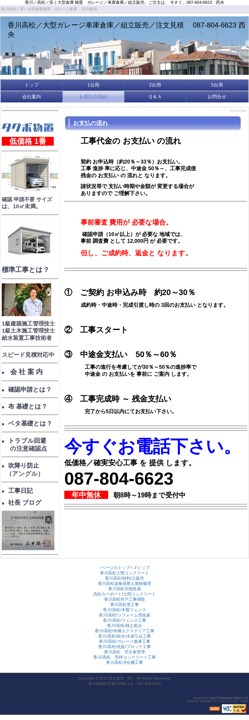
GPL (236, 701)
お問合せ (217, 96)
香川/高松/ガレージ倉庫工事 (124, 641)
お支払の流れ (93, 96)
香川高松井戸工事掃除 (124, 599)
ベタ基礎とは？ (30, 423)
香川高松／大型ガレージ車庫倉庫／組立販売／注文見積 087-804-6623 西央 (126, 29)
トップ (32, 84)
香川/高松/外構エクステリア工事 (124, 630)
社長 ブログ (25, 502)
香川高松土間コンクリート (124, 573)
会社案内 (31, 96)
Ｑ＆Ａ (155, 96)
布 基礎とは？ (27, 406)
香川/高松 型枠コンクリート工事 (124, 657)
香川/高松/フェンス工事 (124, 620)
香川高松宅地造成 (124, 588)
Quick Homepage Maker (226, 698)
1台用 (93, 84)
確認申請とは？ (30, 389)
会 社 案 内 (25, 371)
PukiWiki (205, 701)
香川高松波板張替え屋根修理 (124, 583)
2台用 (155, 84)
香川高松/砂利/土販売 (124, 578)
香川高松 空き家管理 (124, 652)
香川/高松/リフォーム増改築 (124, 615)
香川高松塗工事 (124, 604)
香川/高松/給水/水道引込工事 (124, 636)
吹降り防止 (23, 465)
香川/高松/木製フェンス (124, 609)
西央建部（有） (122, 678)
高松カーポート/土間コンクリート (124, 594)
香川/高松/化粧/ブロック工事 (124, 646)
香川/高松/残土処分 (124, 625)
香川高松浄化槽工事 (124, 662)
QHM (244, 701)
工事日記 (20, 490)
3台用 (217, 84)
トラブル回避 (27, 440)
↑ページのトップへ (116, 567)
